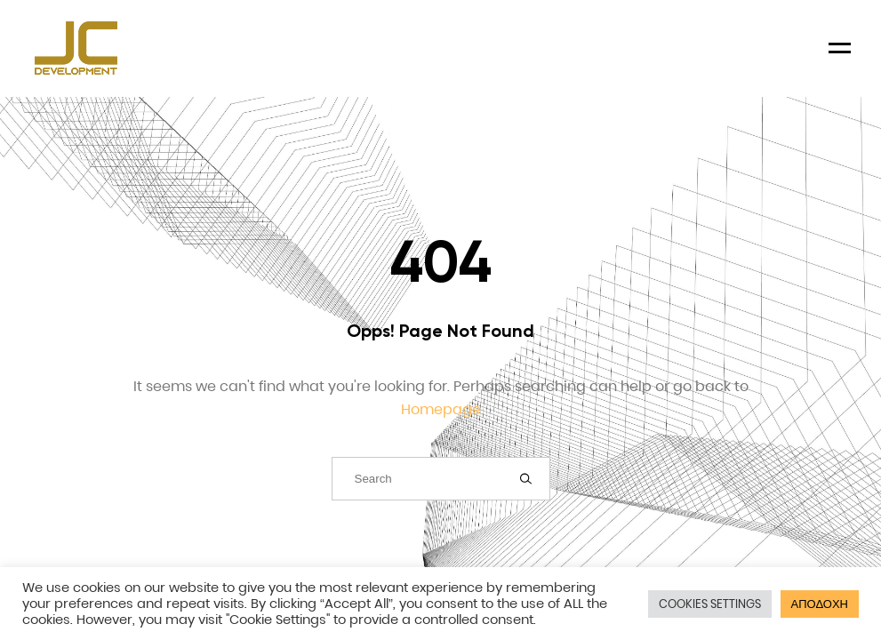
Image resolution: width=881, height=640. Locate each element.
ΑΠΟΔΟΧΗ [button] (819, 604)
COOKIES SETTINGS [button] (710, 604)
